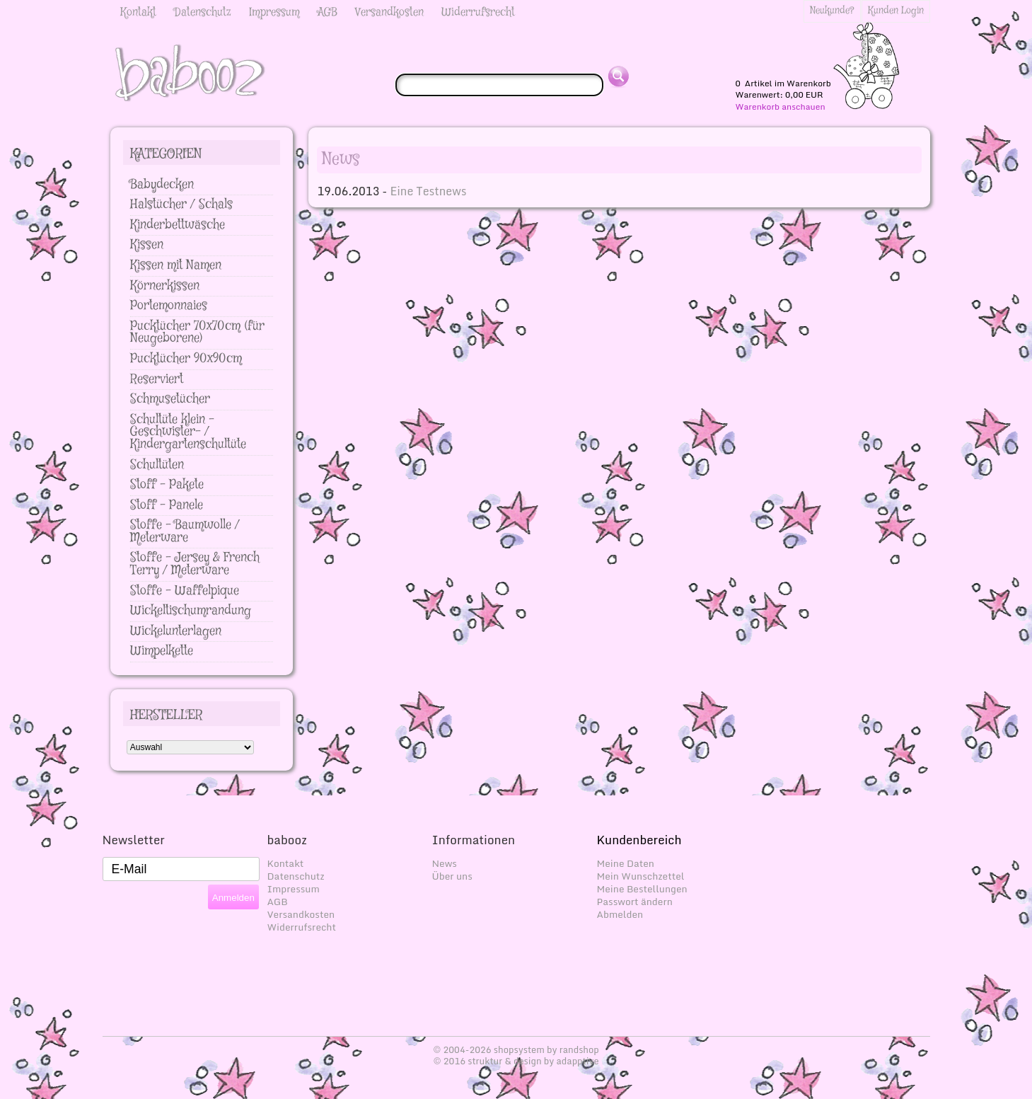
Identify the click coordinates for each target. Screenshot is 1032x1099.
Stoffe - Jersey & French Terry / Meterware (195, 564)
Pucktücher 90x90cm (186, 358)
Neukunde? (832, 10)
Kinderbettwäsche (177, 225)
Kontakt (138, 12)
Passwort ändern (635, 901)
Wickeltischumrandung (190, 610)
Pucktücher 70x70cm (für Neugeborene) (197, 332)
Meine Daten (626, 863)
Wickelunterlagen (175, 631)
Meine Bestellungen (642, 889)
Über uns (452, 876)
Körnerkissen (164, 285)
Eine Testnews (428, 191)
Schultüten (157, 464)
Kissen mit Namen (175, 265)
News (444, 863)
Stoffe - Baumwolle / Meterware (185, 531)
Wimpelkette (161, 651)
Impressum (274, 12)
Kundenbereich (639, 839)
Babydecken (162, 184)
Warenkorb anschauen (780, 107)
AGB (327, 12)
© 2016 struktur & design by (515, 1061)
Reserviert (156, 379)
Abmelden (620, 914)
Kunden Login (896, 10)
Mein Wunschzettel (641, 876)
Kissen (146, 244)
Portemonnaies (168, 305)
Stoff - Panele (166, 505)
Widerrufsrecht (478, 12)
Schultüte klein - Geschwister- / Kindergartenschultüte (188, 432)
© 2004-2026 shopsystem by (516, 1049)
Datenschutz (202, 12)
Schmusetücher (170, 399)
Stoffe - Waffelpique (184, 590)
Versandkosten (389, 12)
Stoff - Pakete (167, 484)
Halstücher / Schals (181, 204)
